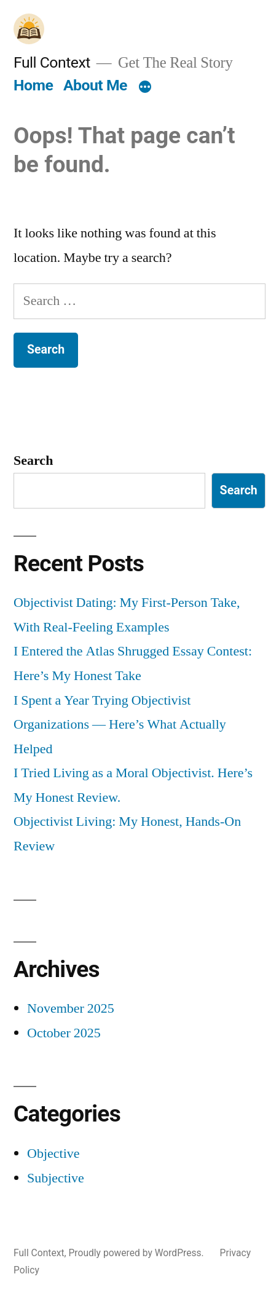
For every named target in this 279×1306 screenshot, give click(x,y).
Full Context (52, 62)
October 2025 (64, 1033)
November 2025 (70, 1008)
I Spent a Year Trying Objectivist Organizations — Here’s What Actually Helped (120, 725)
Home (33, 85)
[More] (145, 88)
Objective (53, 1153)
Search (33, 460)
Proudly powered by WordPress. (137, 1253)
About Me (95, 85)
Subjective (55, 1178)
